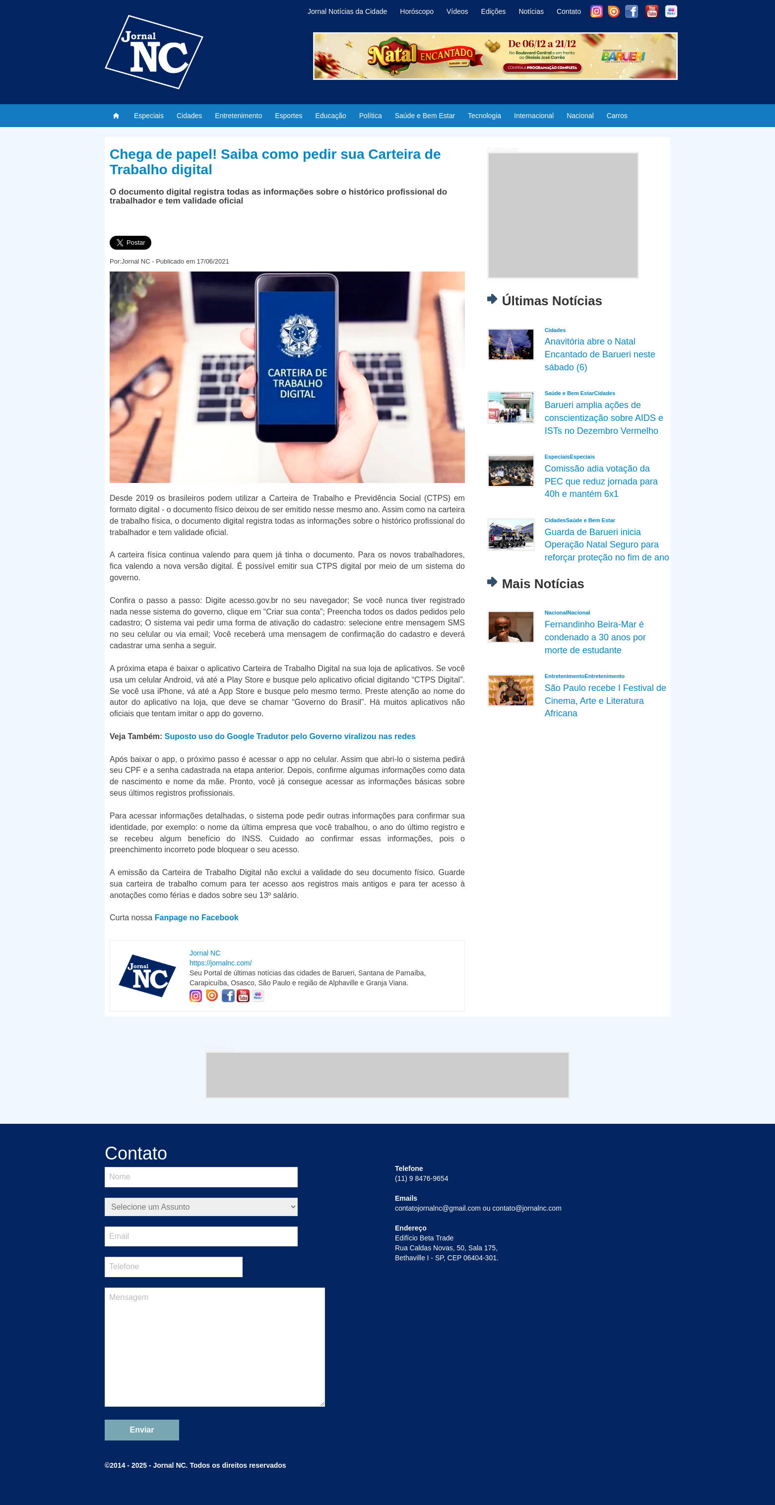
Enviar (142, 1430)
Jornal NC (205, 953)
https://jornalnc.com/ (221, 963)
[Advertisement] (563, 215)
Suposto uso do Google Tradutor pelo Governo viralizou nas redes (290, 736)
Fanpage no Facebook (197, 917)
